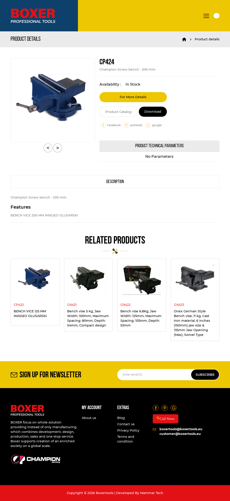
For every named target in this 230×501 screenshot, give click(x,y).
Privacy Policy (128, 430)
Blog (121, 418)
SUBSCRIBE (205, 375)
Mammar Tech (151, 493)
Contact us (126, 424)
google (153, 125)
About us (89, 418)
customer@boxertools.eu (180, 434)
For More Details (133, 97)
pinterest (133, 125)
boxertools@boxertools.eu (180, 429)
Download (152, 112)
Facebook (111, 125)
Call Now (166, 418)
